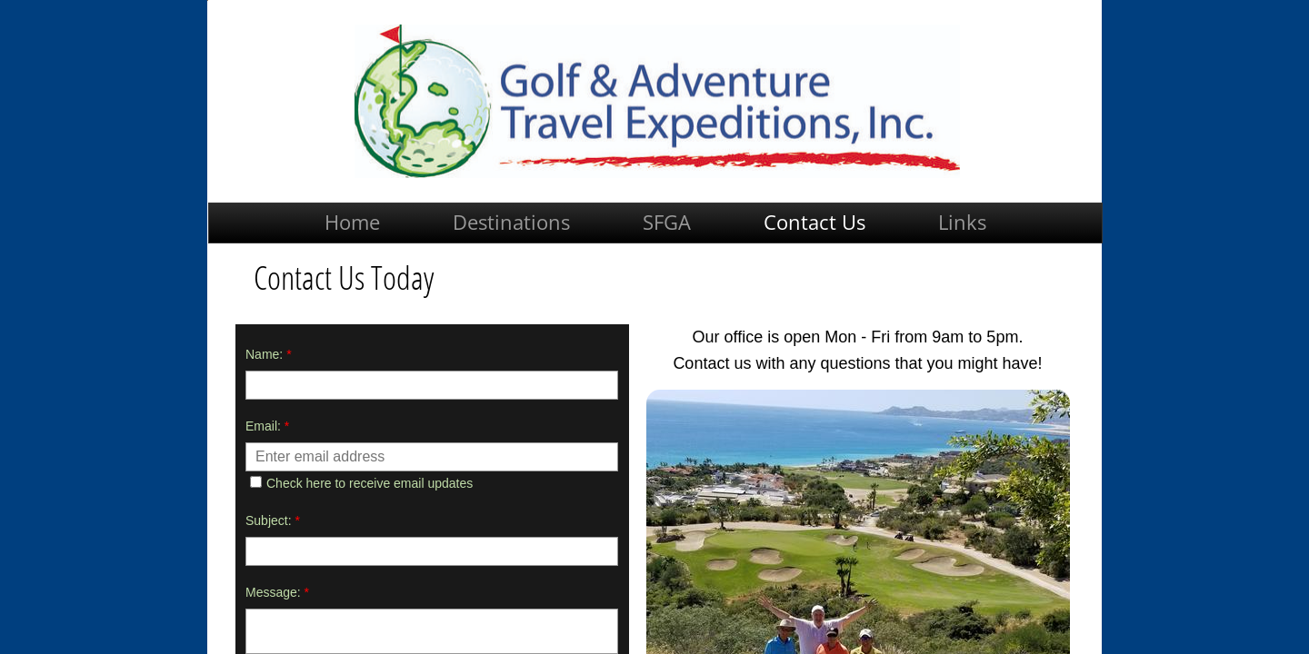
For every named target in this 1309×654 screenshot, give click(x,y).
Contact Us (814, 221)
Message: (277, 592)
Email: (267, 426)
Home (352, 221)
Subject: (272, 520)
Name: (268, 354)
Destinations (511, 221)
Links (962, 221)
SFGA (667, 221)
